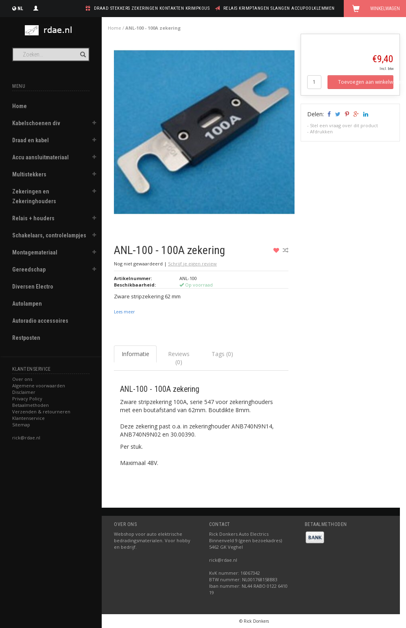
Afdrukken (321, 131)
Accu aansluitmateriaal (40, 157)
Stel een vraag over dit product (344, 125)
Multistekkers (29, 174)
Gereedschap (29, 269)
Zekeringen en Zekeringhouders (34, 196)
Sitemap (21, 425)
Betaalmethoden (30, 405)
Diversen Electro (32, 286)
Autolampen (27, 303)
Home (19, 106)
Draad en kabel (30, 140)
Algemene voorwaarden (38, 385)
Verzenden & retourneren (41, 412)
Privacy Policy (27, 398)
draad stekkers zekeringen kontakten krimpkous (152, 8)
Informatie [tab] (135, 354)
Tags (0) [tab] (222, 354)
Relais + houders (33, 218)
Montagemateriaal (34, 252)
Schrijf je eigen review (192, 264)
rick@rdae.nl (26, 438)
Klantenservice (28, 418)
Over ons (22, 379)
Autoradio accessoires (40, 320)
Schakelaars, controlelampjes (49, 235)
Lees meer (124, 312)
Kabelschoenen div (36, 123)
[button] (94, 124)
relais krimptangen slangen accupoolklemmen (279, 8)
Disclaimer (23, 392)
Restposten (26, 338)
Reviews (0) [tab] (179, 358)
